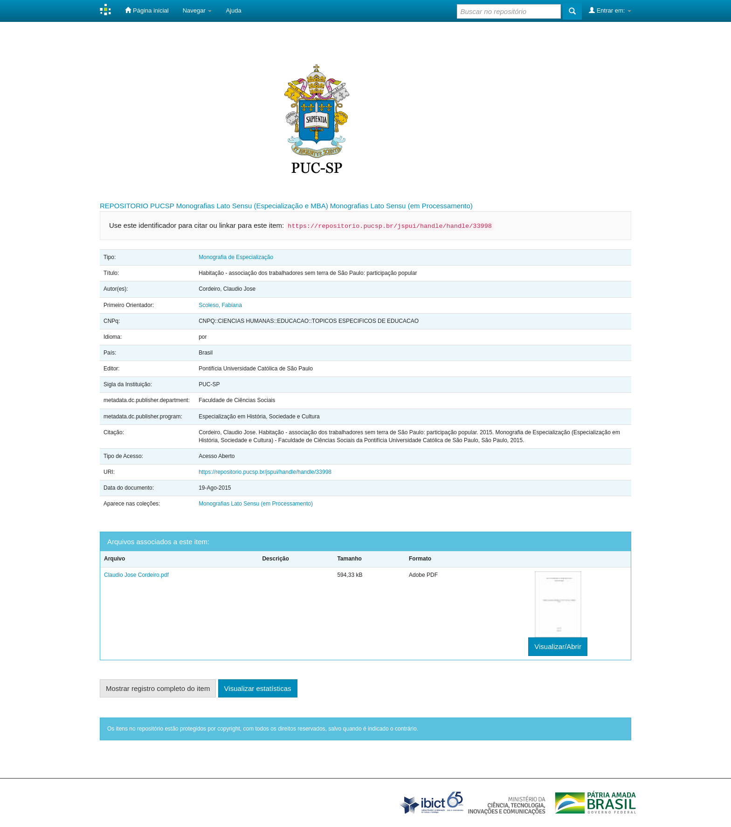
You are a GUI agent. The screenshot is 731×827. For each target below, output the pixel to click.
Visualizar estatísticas (257, 688)
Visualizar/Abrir (557, 646)
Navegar (197, 10)
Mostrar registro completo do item (158, 688)
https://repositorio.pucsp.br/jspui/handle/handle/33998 (265, 472)
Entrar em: (610, 10)
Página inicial (146, 10)
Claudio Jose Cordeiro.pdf (136, 575)
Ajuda (233, 10)
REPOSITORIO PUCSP (137, 206)
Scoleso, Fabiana (220, 305)
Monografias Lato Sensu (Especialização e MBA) (252, 206)
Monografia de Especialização (236, 257)
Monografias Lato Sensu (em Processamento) (401, 206)
